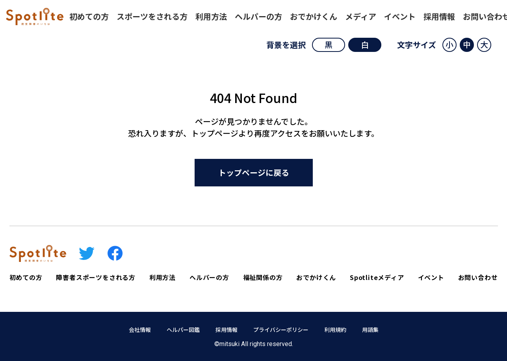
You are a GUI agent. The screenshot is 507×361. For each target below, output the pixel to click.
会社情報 (140, 329)
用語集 (370, 329)
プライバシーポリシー (280, 329)
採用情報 (226, 329)
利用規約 (335, 329)
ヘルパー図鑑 (183, 329)
